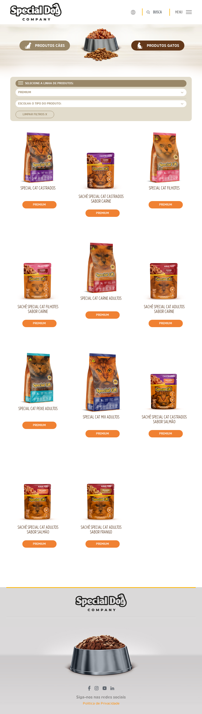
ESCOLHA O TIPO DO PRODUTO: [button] (39, 103)
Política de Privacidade (101, 703)
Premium (39, 204)
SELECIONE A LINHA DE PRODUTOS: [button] (45, 83)
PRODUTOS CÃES (45, 45)
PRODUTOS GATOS (158, 45)
